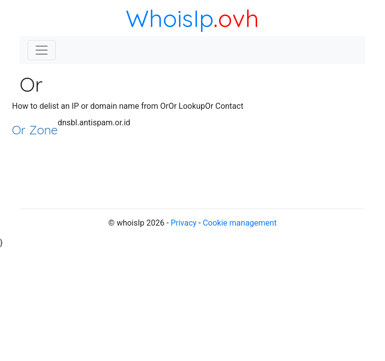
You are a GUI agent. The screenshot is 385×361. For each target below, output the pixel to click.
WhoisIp (170, 18)
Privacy (183, 223)
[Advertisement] (312, 150)
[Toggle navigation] (42, 50)
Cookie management (239, 223)
